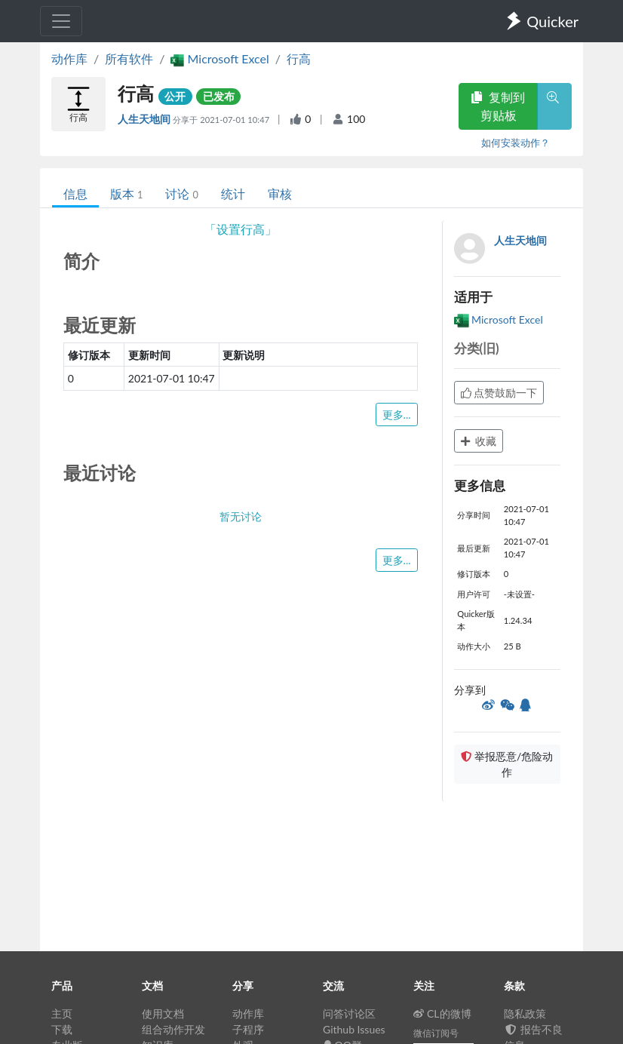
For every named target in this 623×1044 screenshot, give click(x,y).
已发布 (219, 96)
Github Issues (354, 1029)
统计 (233, 193)
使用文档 (163, 1013)
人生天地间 (145, 118)
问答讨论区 (349, 1013)
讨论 (181, 193)
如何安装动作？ (515, 143)
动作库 (69, 58)
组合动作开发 (173, 1029)
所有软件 (129, 58)
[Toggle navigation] (61, 21)
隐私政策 (525, 1013)
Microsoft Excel (498, 319)
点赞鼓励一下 (499, 392)
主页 (61, 1013)
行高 (299, 58)
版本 (126, 193)
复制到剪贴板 (497, 106)
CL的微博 (442, 1013)
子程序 (248, 1029)
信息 (75, 193)
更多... (396, 414)
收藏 (479, 440)
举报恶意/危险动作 (507, 764)
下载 (61, 1029)
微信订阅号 (436, 1033)
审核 (280, 193)
